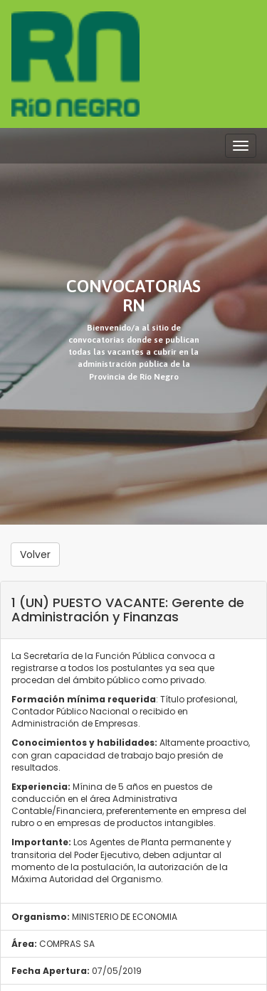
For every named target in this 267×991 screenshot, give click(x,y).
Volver (35, 554)
